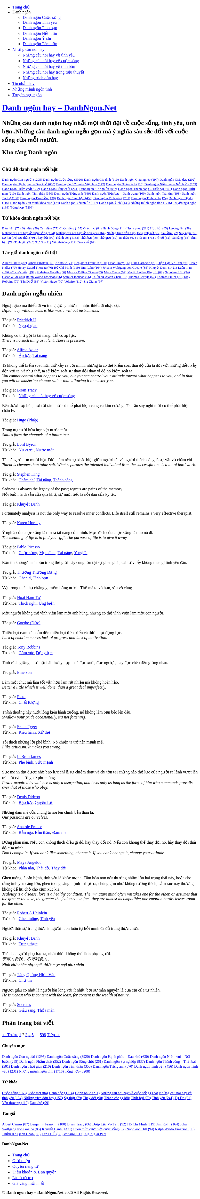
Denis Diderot (28, 797)
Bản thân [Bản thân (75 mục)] (11, 228)
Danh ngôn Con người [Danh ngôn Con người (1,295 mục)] (22, 179)
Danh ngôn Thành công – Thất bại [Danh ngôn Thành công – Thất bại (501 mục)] (145, 189)
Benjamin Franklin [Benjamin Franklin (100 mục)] (90, 263)
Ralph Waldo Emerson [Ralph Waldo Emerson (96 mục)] (44, 277)
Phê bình (26, 762)
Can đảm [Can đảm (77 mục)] (49, 228)
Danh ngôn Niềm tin (40, 33)
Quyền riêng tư (25, 1166)
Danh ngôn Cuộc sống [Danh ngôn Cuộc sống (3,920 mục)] (63, 179)
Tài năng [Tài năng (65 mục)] (180, 237)
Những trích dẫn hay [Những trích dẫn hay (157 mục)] (43, 1098)
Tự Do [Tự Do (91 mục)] (43, 242)
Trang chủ (21, 7)
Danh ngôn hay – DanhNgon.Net (59, 107)
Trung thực (28, 944)
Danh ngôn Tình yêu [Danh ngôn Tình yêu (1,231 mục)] (111, 198)
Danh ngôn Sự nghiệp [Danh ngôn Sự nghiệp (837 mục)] (98, 189)
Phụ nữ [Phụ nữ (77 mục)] (152, 233)
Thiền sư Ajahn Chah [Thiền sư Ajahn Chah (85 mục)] (109, 277)
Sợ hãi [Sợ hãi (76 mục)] (9, 237)
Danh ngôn (21, 12)
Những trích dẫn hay (40, 78)
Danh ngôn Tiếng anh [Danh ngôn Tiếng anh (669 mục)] (72, 193)
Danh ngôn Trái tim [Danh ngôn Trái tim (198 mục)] (164, 193)
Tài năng (40, 355)
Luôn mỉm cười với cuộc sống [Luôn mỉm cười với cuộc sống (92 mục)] (99, 1129)
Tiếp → (53, 1035)
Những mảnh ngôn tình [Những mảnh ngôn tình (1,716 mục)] (151, 203)
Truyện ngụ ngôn (27, 95)
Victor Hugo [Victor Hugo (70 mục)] (52, 281)
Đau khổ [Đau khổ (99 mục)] (86, 242)
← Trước (10, 1035)
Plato (21, 696)
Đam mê (59, 832)
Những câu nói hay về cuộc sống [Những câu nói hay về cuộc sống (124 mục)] (28, 233)
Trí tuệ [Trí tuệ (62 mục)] (162, 237)
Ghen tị (25, 578)
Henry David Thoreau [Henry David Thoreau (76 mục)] (35, 267)
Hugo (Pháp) (27, 420)
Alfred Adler (27, 350)
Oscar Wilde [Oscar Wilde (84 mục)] (13, 277)
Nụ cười (26, 450)
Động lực (44, 653)
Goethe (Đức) (29, 623)
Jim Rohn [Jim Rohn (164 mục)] (91, 267)
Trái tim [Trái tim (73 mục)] (145, 237)
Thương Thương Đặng (37, 572)
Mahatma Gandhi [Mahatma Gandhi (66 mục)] (51, 272)
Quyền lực (44, 802)
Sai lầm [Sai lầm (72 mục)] (169, 233)
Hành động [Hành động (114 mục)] (114, 228)
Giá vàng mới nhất (28, 1183)
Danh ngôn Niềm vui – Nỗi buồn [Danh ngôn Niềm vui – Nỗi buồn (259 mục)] (171, 184)
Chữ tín (25, 980)
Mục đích (47, 552)
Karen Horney (29, 523)
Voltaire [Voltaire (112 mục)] (73, 281)
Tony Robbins (28, 647)
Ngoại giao (28, 325)
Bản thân (42, 832)
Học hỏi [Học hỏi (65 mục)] (159, 228)
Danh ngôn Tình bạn (40, 28)
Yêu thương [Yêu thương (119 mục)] (64, 242)
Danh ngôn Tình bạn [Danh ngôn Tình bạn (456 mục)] (74, 198)
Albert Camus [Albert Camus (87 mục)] (14, 263)
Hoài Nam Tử (29, 597)
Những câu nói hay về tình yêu (49, 55)
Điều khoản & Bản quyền (34, 1172)
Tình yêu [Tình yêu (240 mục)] (24, 242)
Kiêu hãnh (27, 732)
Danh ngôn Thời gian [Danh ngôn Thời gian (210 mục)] (31, 1066)
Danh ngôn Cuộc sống (42, 17)
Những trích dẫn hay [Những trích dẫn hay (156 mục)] (125, 233)
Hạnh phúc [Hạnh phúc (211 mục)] (137, 228)
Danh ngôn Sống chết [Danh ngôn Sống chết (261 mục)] (59, 189)
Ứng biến (46, 603)
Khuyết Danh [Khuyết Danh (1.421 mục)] (57, 1129)
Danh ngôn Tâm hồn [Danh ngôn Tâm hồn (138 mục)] (38, 198)
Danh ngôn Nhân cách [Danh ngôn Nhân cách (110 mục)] (124, 184)
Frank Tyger (27, 726)
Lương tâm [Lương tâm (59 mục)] (180, 228)
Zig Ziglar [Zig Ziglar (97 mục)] (93, 281)
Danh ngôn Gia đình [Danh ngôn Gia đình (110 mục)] (101, 179)
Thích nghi (28, 603)
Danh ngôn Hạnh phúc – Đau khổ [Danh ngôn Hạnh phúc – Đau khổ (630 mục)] (28, 184)
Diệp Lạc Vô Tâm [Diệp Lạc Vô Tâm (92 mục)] (172, 263)
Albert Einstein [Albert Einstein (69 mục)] (41, 263)
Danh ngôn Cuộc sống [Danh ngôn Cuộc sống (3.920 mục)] (68, 1057)
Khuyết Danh (28, 504)
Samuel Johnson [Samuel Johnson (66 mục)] (77, 277)
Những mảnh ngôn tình (32, 89)
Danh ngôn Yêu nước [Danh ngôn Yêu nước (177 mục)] (79, 203)
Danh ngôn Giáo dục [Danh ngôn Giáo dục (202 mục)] (177, 179)
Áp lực (24, 355)
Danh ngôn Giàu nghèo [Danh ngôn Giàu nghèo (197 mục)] (139, 179)
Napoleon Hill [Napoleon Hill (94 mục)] (177, 272)
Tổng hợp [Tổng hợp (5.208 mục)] (77, 1071)
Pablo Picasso (28, 547)
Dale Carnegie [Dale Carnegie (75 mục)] (143, 263)
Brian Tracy (27, 390)
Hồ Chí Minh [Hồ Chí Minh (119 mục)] (67, 267)
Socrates (24, 1004)
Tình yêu (47, 918)
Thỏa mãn (45, 1010)
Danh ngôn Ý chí (37, 38)
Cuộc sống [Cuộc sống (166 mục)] (14, 1093)
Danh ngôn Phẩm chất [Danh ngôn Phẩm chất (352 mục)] (21, 189)
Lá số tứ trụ (22, 1178)
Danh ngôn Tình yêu (40, 22)
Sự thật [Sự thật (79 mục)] (26, 237)
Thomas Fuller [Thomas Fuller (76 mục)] (170, 277)
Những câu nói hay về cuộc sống (51, 61)
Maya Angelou (29, 862)
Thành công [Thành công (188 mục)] (67, 237)
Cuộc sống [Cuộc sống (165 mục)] (70, 228)
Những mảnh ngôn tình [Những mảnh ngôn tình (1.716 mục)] (41, 1071)
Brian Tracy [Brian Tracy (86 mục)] (119, 263)
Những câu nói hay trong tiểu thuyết (53, 72)
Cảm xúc (26, 653)
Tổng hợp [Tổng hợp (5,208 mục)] (22, 207)
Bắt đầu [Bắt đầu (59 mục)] (30, 228)
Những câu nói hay (28, 49)
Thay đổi (58, 868)
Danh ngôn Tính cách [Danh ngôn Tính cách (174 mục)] (149, 198)
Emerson (24, 672)
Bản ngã (26, 832)
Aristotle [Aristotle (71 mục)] (64, 263)
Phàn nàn (26, 868)
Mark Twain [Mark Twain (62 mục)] (115, 272)
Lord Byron (26, 444)
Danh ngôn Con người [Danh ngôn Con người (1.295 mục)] (24, 1057)
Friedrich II (26, 320)
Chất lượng (29, 702)
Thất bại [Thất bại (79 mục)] (89, 237)
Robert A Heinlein (32, 913)
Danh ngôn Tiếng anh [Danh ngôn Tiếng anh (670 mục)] (113, 1066)
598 (43, 1035)
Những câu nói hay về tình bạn (49, 66)
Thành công (63, 480)
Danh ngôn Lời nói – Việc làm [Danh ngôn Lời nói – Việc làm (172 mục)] (80, 184)
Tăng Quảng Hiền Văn (36, 974)
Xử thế (44, 732)
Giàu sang (27, 1010)
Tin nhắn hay (23, 83)
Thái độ (42, 868)
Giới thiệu (21, 1160)
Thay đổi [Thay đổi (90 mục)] (45, 237)
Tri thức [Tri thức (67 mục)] (127, 237)
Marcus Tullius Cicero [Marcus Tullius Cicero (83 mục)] (85, 272)
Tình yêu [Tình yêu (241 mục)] (163, 1098)
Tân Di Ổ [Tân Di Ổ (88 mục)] (29, 281)
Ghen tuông (28, 918)
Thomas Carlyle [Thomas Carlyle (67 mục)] (142, 277)
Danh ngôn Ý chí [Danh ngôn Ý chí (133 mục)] (114, 203)
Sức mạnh (44, 762)
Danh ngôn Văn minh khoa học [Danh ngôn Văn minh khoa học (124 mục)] (35, 203)
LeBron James (29, 756)
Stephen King (28, 474)
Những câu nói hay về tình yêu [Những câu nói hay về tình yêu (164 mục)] (81, 233)
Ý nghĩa (80, 552)
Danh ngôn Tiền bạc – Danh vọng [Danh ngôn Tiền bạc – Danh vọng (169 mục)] (119, 193)
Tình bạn (40, 578)
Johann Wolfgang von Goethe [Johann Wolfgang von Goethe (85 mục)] (125, 267)
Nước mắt (45, 450)
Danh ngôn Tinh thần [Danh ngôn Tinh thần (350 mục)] (35, 193)
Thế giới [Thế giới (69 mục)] (108, 237)
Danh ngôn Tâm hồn (40, 44)
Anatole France (29, 827)
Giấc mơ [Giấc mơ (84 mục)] (92, 228)
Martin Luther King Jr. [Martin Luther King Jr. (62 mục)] (145, 272)
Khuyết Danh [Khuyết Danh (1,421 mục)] (163, 267)
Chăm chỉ (26, 480)
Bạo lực (26, 802)
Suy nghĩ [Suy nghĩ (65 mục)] (188, 233)
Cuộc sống (28, 552)
